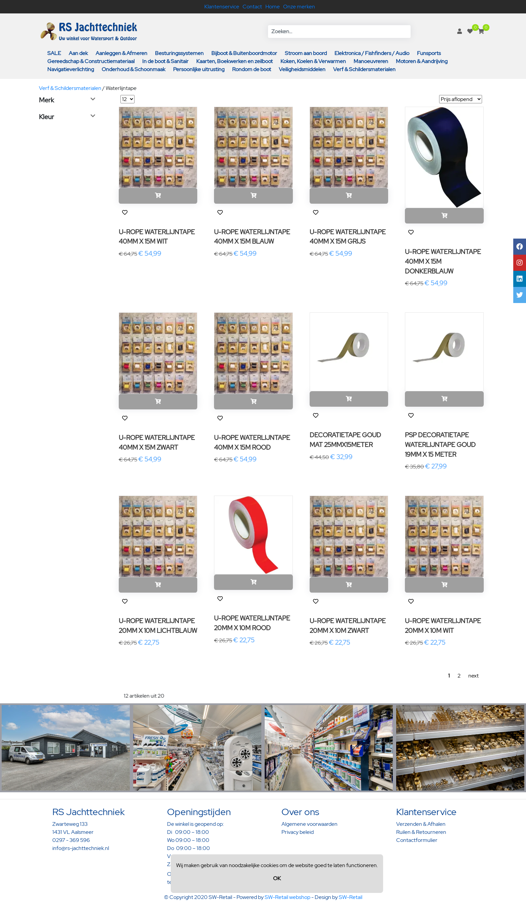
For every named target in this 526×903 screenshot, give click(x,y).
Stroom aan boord (306, 53)
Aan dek (78, 53)
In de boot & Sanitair (165, 61)
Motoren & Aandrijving (422, 61)
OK (277, 878)
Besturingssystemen (179, 53)
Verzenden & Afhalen (420, 823)
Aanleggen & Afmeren (121, 53)
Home (272, 6)
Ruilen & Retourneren (421, 832)
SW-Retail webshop (287, 897)
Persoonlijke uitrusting (198, 69)
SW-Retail (350, 897)
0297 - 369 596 (71, 840)
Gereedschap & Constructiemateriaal (91, 61)
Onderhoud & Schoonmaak (133, 69)
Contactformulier (416, 840)
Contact (252, 6)
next (473, 675)
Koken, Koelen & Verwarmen (313, 61)
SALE (54, 53)
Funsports (429, 53)
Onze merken (299, 6)
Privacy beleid (297, 832)
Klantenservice (221, 6)
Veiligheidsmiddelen (302, 69)
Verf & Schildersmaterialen (364, 69)
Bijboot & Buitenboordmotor (244, 53)
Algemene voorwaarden (309, 823)
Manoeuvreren (371, 61)
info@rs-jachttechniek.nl (80, 848)
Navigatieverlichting (70, 69)
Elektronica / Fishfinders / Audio (371, 53)
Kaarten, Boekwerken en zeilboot (234, 61)
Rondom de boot (251, 69)
